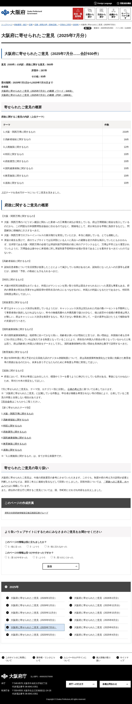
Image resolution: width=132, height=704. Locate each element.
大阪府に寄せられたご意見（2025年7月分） (34, 627)
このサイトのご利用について (16, 658)
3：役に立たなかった (57, 547)
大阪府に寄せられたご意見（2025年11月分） (34, 612)
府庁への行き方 (76, 684)
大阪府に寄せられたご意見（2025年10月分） (97, 612)
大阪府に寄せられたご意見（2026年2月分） (97, 598)
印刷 (88, 28)
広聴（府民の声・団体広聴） (46, 25)
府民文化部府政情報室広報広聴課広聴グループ (26, 513)
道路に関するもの (12, 450)
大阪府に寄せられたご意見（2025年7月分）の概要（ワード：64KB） (37, 91)
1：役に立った (15, 547)
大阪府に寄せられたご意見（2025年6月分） (97, 627)
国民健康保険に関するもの (17, 438)
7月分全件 (6, 401)
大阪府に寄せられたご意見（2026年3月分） (34, 598)
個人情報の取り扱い (103, 658)
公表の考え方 (74, 389)
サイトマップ (124, 658)
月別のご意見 (65, 25)
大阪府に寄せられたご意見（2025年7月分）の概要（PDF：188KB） (37, 95)
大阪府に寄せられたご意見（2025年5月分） (34, 634)
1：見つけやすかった (18, 557)
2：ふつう (34, 547)
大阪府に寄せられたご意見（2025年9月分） (34, 620)
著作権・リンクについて (45, 658)
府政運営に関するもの (14, 432)
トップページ (6, 25)
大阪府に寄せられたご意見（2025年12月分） (97, 605)
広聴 (30, 25)
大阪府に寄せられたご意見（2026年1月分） (34, 605)
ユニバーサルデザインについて (75, 658)
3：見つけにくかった (63, 557)
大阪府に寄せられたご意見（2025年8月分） (97, 620)
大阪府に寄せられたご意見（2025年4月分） (97, 634)
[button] (103, 3)
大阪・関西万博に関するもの (18, 413)
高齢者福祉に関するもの (16, 419)
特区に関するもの (12, 426)
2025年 (76, 25)
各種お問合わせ (109, 684)
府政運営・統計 (20, 25)
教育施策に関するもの (14, 444)
